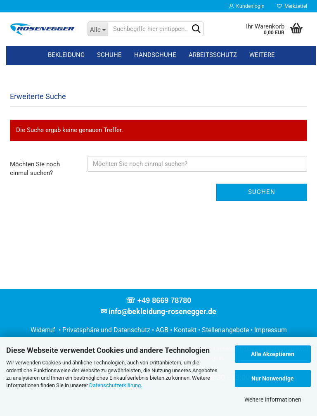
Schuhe (109, 55)
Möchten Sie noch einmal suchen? (35, 169)
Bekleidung (66, 55)
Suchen (261, 192)
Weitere (262, 55)
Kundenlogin (247, 6)
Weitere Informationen (272, 399)
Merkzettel (292, 6)
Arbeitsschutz (213, 55)
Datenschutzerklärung (115, 385)
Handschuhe (155, 55)
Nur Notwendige (272, 378)
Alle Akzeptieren (272, 354)
